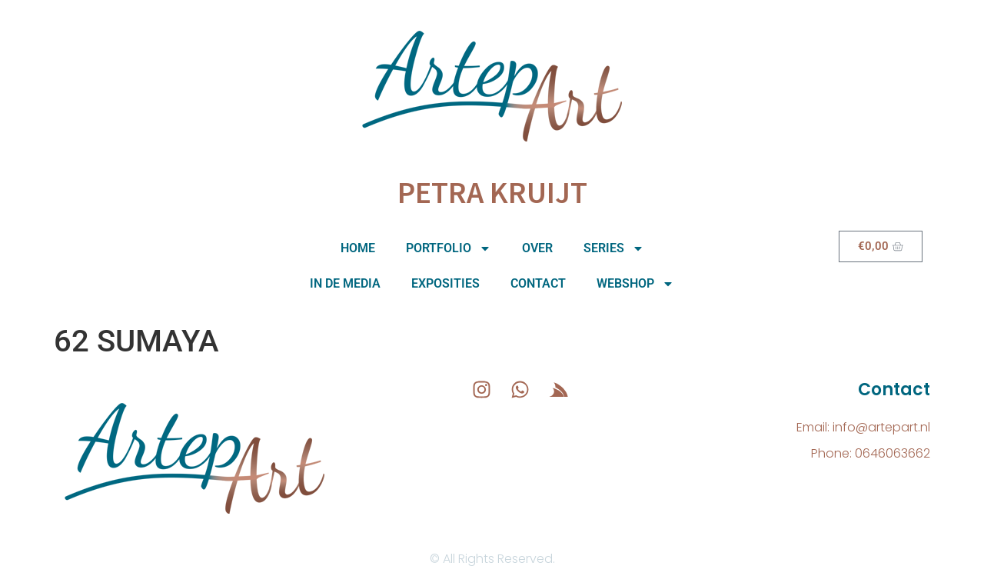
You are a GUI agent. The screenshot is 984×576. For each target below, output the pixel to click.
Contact (538, 283)
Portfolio (448, 248)
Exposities (445, 283)
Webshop (635, 284)
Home (358, 248)
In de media (345, 283)
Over (537, 248)
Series (613, 248)
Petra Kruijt (492, 192)
